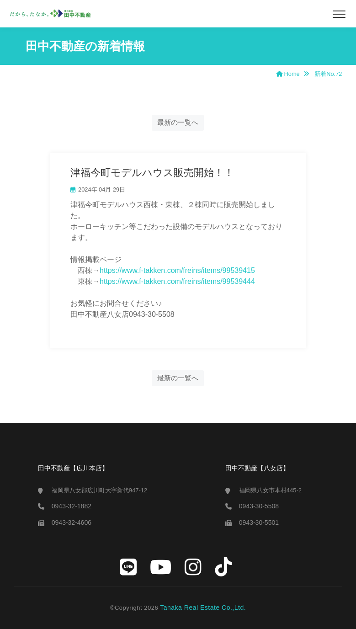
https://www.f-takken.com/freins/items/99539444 (177, 281)
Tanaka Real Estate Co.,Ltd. (203, 607)
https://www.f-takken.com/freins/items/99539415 (177, 270)
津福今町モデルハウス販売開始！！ (152, 172)
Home (288, 73)
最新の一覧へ (177, 122)
